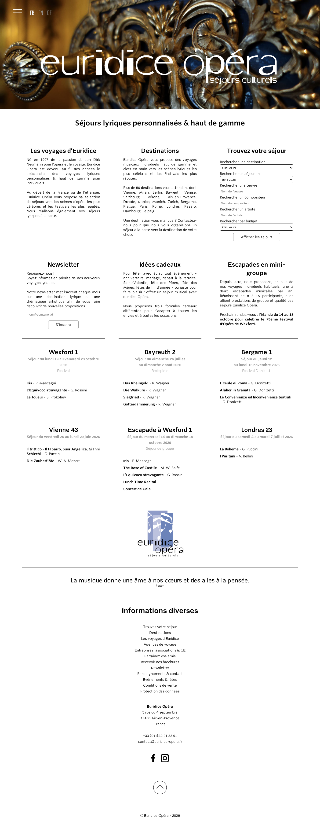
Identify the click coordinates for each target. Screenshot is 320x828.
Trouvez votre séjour (160, 627)
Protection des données (160, 691)
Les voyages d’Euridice (160, 639)
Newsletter (160, 668)
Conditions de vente (160, 685)
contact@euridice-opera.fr (160, 742)
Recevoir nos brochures (160, 662)
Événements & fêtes (160, 679)
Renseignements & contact (160, 674)
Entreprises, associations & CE (160, 650)
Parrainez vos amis (160, 656)
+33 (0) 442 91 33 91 (160, 736)
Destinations (160, 633)
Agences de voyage (160, 644)
